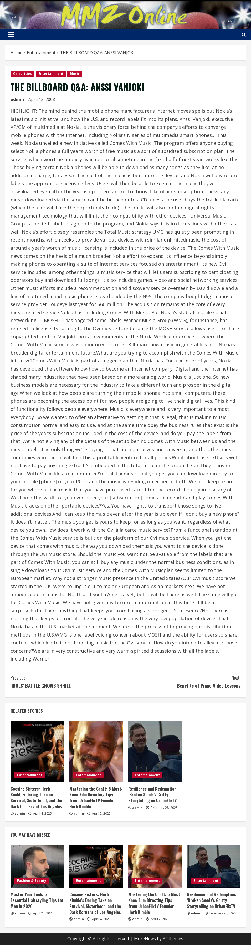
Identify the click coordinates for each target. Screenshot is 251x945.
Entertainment (50, 73)
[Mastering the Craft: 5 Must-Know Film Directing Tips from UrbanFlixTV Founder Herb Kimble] (96, 751)
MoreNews (145, 939)
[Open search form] (244, 34)
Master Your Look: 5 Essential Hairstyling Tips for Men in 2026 (37, 900)
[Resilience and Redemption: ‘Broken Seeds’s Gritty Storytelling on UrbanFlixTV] (155, 751)
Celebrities (22, 73)
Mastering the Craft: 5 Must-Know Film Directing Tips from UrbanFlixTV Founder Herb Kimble (96, 798)
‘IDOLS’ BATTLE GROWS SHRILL (68, 681)
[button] (11, 34)
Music (75, 73)
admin (17, 99)
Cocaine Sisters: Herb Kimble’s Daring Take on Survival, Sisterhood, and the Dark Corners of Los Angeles (36, 798)
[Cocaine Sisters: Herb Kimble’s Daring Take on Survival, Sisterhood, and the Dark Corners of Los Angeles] (37, 751)
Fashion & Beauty (31, 880)
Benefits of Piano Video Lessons (183, 681)
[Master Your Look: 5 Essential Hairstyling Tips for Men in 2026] (37, 866)
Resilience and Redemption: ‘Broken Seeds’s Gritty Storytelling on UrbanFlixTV (153, 795)
